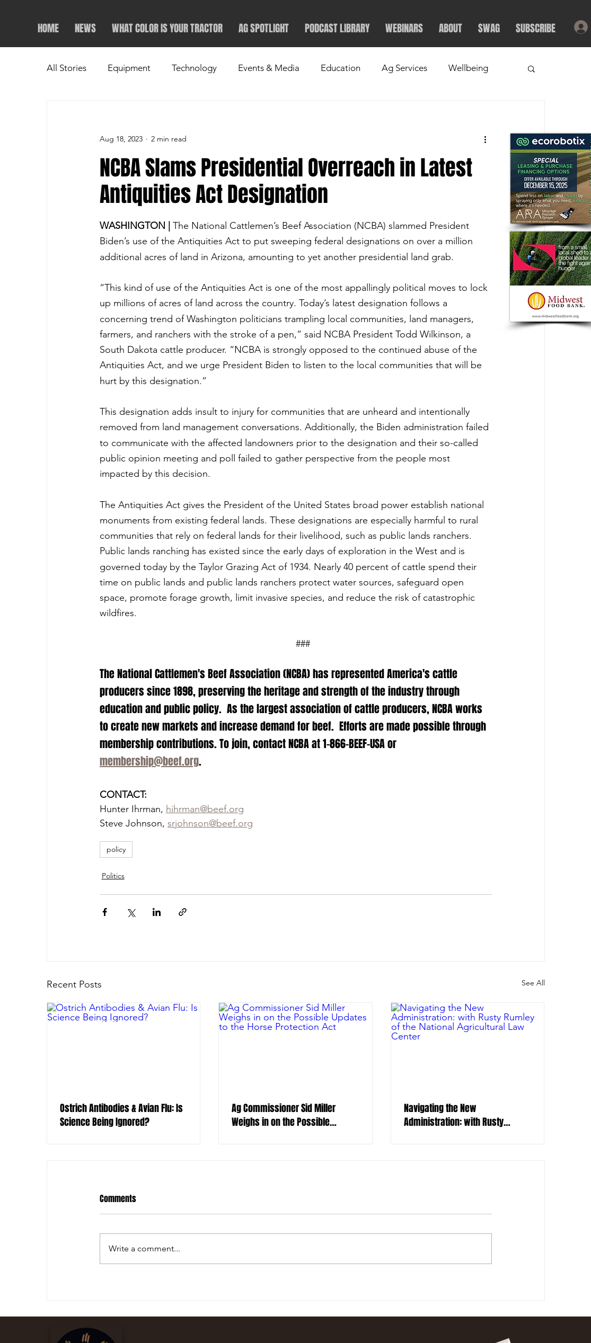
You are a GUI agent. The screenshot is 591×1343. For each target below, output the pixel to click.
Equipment (129, 68)
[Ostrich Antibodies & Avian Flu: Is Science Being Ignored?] (123, 1046)
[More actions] (485, 138)
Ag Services (404, 68)
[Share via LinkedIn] (157, 912)
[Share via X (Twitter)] (131, 912)
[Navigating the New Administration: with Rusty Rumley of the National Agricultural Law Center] (467, 1046)
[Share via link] (183, 912)
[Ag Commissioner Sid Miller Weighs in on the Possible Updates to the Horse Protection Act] (295, 1046)
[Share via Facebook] (105, 912)
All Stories (66, 68)
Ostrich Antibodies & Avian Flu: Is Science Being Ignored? (121, 1115)
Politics (113, 875)
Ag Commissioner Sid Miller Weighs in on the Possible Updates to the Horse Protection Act (292, 1115)
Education (340, 68)
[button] (531, 68)
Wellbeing (468, 68)
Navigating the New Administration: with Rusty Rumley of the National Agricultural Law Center (454, 1115)
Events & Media (268, 68)
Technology (194, 68)
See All (533, 983)
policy (116, 849)
